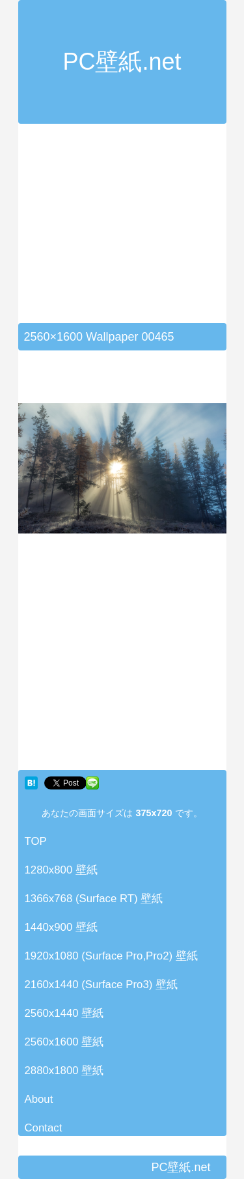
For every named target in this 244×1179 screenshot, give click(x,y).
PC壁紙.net (121, 61)
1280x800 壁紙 (61, 870)
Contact (43, 1128)
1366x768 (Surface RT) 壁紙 (94, 898)
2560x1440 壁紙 (64, 1013)
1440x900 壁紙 (61, 927)
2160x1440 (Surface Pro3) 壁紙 (101, 984)
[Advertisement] (127, 231)
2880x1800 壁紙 (64, 1070)
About (39, 1099)
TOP (36, 841)
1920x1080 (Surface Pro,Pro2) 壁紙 (111, 956)
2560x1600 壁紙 (64, 1042)
